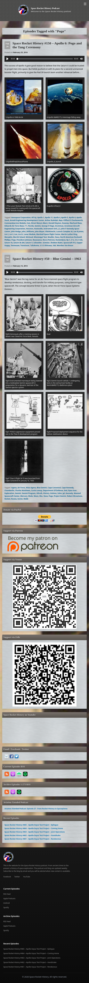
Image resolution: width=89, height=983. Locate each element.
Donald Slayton (55, 223)
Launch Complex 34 (64, 231)
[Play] (7, 59)
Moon (36, 496)
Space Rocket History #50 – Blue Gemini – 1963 (46, 259)
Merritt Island (19, 237)
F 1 (26, 226)
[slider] (44, 59)
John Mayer (39, 231)
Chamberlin (9, 490)
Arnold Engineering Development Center (27, 220)
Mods (30, 496)
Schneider (38, 242)
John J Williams (28, 231)
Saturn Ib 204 (19, 242)
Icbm (60, 493)
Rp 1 (68, 240)
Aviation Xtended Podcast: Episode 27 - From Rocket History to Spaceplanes (36, 808)
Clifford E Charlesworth (73, 220)
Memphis (8, 237)
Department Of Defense (53, 490)
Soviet (20, 499)
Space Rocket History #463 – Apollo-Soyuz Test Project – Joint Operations (34, 832)
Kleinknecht (50, 231)
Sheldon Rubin (57, 242)
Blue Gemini (42, 487)
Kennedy (69, 493)
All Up (33, 217)
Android (6, 903)
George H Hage (48, 226)
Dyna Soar (72, 490)
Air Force (21, 487)
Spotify (6, 907)
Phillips (7, 240)
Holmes (53, 493)
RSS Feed (7, 894)
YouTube (26, 876)
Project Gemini (60, 496)
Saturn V (29, 242)
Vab (54, 245)
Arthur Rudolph (51, 220)
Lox (15, 234)
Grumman (59, 226)
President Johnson (24, 240)
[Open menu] (85, 4)
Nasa (46, 496)
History (46, 493)
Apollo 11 (49, 217)
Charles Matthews (22, 490)
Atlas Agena (31, 487)
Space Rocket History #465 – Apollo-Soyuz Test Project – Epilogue (31, 825)
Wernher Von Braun (65, 245)
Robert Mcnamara (74, 496)
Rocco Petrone (49, 240)
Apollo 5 (64, 217)
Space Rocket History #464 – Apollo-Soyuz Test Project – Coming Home (33, 828)
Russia (14, 499)
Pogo (14, 240)
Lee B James (78, 231)
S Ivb (80, 240)
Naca (57, 237)
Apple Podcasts (9, 898)
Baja (60, 220)
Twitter (17, 876)
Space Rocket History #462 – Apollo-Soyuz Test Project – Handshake (32, 835)
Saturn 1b (8, 242)
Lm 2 (6, 234)
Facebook (7, 876)
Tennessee (15, 245)
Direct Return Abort (39, 223)
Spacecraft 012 (69, 242)
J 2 (59, 228)
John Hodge (16, 231)
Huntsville (38, 228)
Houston (29, 228)
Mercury (23, 496)
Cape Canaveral (54, 487)
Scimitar (46, 242)
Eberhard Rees (76, 223)
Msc (41, 496)
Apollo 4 (57, 217)
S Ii (76, 240)
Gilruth (39, 493)
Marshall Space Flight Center (48, 234)
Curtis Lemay (36, 490)
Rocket (7, 499)
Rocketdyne (61, 240)
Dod (65, 490)
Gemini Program (29, 493)
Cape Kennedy (68, 487)
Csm (28, 223)
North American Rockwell (71, 237)
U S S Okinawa (46, 245)
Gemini (38, 226)
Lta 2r (20, 234)
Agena (14, 487)
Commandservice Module (15, 223)
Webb (26, 499)
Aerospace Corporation (21, 217)
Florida (31, 226)
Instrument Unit (50, 228)
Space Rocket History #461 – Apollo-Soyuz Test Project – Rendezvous (32, 839)
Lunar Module (30, 234)
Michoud (29, 237)
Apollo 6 (72, 217)
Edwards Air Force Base (14, 226)
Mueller (51, 237)
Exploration (9, 493)
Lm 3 (11, 234)
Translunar (24, 245)
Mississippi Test (40, 237)
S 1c (72, 240)
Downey (65, 223)
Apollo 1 (40, 217)
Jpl (64, 493)
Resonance (37, 240)
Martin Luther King (69, 234)
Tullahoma (34, 245)
